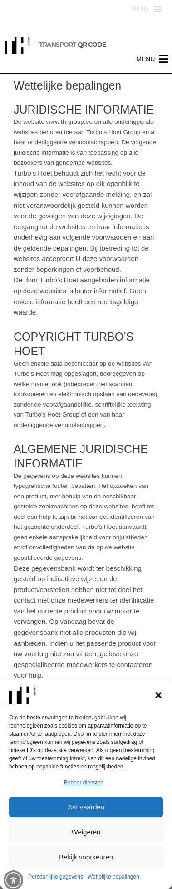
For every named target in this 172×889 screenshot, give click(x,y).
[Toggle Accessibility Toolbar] (13, 880)
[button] (158, 695)
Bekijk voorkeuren (86, 857)
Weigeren (86, 832)
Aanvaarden (86, 807)
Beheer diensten (83, 782)
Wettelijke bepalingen (113, 877)
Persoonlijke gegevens (55, 877)
